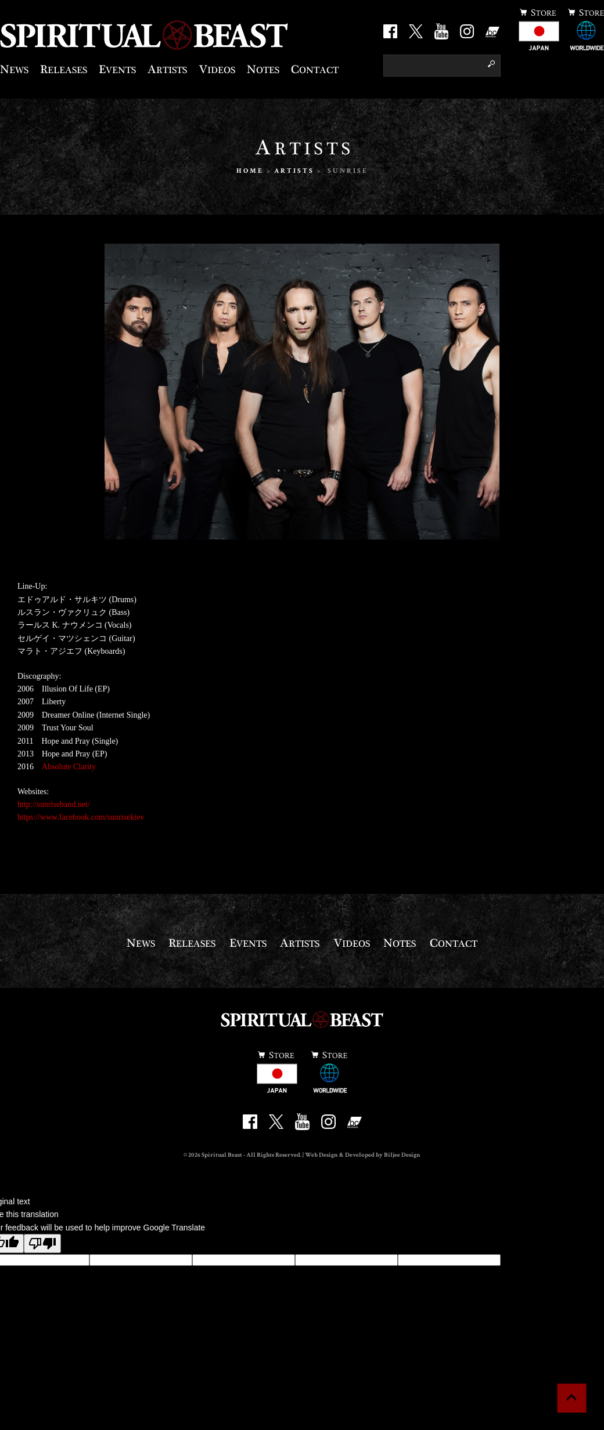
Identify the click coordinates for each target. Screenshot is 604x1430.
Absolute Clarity (69, 766)
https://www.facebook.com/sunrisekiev (80, 817)
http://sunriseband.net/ (53, 804)
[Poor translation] (42, 1243)
